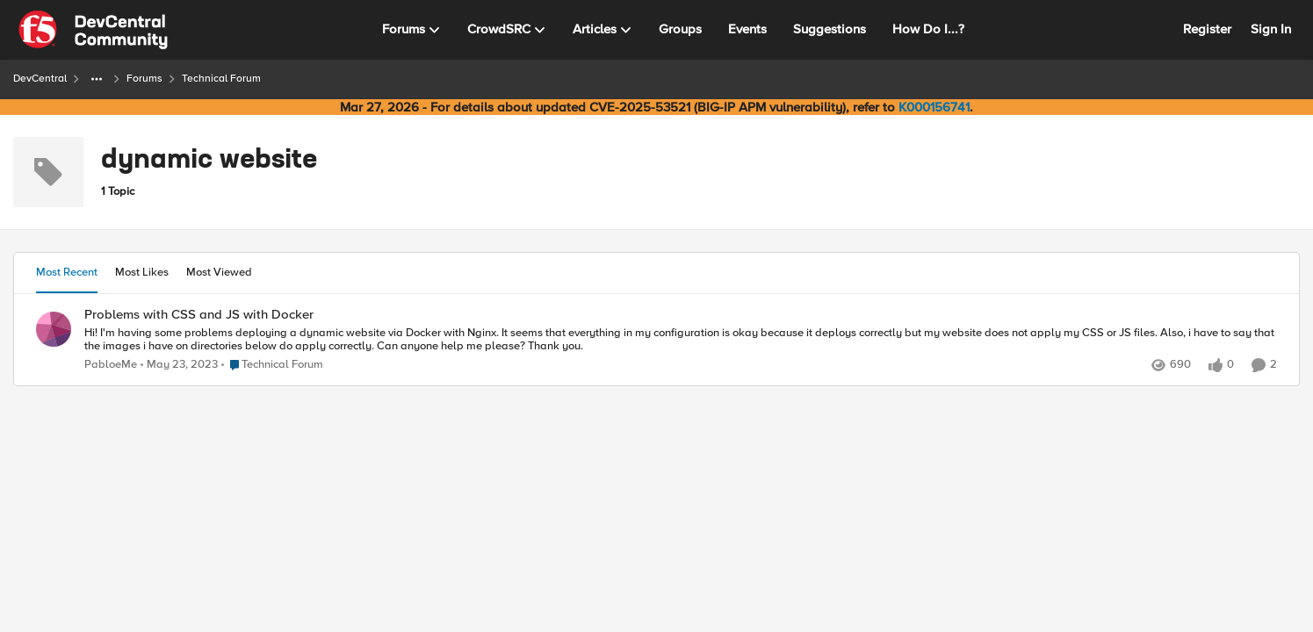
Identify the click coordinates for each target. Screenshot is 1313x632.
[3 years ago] (179, 365)
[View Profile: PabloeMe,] (53, 329)
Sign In (1271, 29)
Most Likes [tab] (142, 272)
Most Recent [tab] (66, 272)
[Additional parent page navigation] (96, 79)
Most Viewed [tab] (219, 272)
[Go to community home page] (93, 30)
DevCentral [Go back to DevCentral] (40, 78)
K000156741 (934, 107)
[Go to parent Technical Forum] (272, 365)
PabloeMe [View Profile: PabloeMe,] (110, 364)
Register (1207, 29)
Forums (144, 78)
